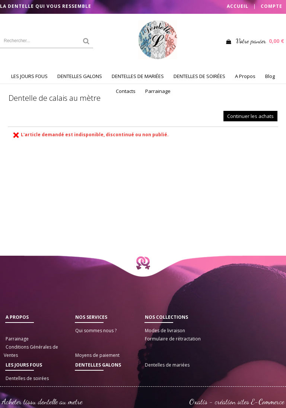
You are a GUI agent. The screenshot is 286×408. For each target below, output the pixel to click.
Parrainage (158, 91)
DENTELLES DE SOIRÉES (199, 76)
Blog (270, 76)
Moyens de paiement (97, 355)
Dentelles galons (98, 365)
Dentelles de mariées (167, 365)
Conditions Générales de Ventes (31, 351)
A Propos (245, 76)
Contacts (126, 91)
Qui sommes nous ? (96, 330)
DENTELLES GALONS (79, 76)
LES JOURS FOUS (29, 76)
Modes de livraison (165, 330)
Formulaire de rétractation (173, 339)
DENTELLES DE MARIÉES (138, 76)
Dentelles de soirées (27, 378)
